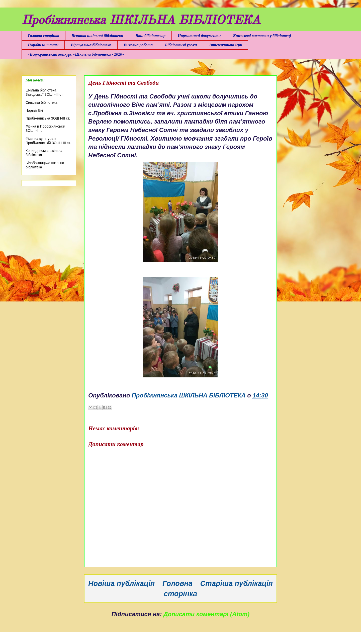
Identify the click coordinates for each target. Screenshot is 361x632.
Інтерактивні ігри (225, 45)
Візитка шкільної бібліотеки (97, 36)
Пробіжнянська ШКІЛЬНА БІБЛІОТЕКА (141, 21)
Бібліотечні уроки (181, 45)
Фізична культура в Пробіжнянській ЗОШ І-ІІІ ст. (48, 141)
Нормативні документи (199, 36)
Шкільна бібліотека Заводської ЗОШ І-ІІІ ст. (44, 92)
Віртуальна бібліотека (91, 45)
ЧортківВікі (34, 111)
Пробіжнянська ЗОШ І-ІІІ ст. (48, 118)
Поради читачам (43, 45)
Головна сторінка (43, 36)
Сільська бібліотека (41, 102)
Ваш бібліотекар (150, 36)
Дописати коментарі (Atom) (206, 614)
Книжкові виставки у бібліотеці (262, 36)
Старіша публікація (236, 583)
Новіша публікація (121, 583)
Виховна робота (138, 45)
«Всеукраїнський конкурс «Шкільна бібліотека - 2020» (76, 54)
